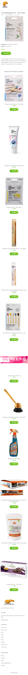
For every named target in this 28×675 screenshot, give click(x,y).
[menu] (26, 5)
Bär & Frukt (3, 627)
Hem (2, 14)
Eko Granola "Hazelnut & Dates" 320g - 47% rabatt (14, 543)
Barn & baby (4, 630)
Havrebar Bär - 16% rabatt (14, 375)
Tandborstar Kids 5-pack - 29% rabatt (14, 104)
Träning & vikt (4, 644)
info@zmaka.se (4, 620)
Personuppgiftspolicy (6, 663)
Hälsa (2, 639)
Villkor (2, 660)
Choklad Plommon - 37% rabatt (14, 584)
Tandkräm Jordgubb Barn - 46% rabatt (14, 165)
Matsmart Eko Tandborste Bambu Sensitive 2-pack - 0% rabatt (14, 290)
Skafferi (3, 642)
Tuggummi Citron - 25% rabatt (14, 207)
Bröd (2, 632)
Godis (2, 637)
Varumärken (10, 44)
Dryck (2, 634)
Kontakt (3, 658)
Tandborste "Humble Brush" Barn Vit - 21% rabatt (14, 248)
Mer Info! (6, 53)
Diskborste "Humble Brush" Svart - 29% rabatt (14, 417)
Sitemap (3, 665)
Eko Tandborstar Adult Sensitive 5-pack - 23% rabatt (14, 333)
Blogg (2, 655)
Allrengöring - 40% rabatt (14, 458)
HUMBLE (15, 44)
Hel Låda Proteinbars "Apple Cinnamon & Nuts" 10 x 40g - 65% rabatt (14, 500)
